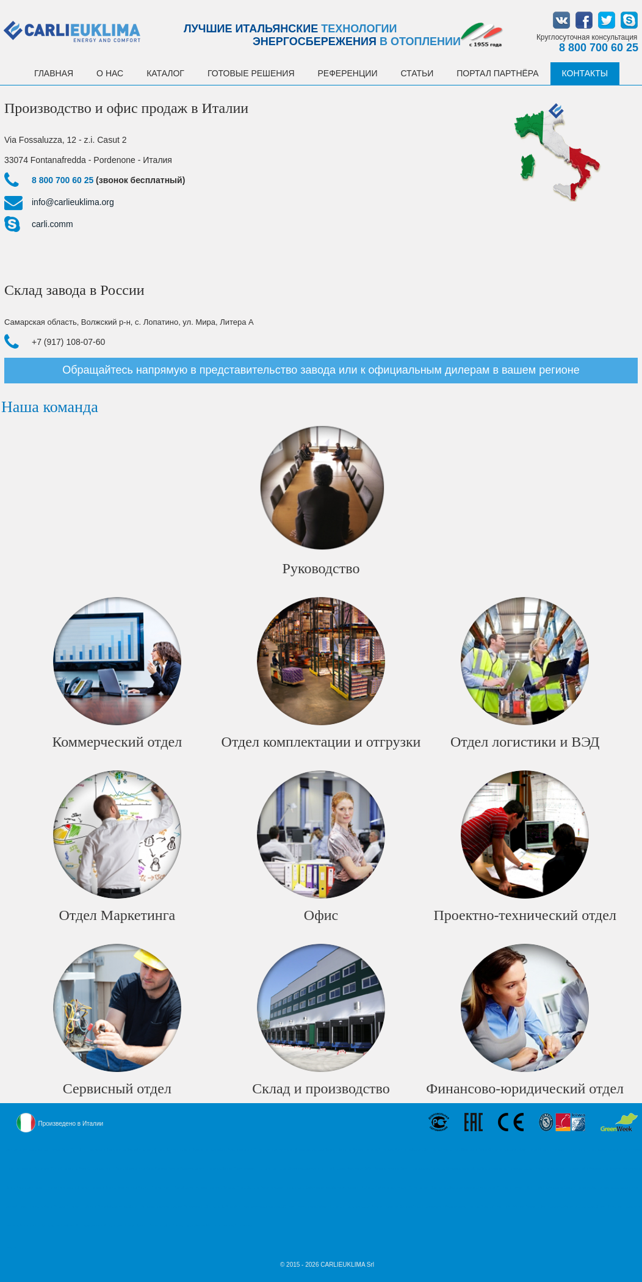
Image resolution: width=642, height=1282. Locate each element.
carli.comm (52, 224)
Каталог (165, 73)
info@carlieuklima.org (73, 202)
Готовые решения (251, 73)
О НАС (109, 73)
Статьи (416, 73)
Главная (53, 73)
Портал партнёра (497, 73)
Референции (348, 73)
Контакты (585, 73)
